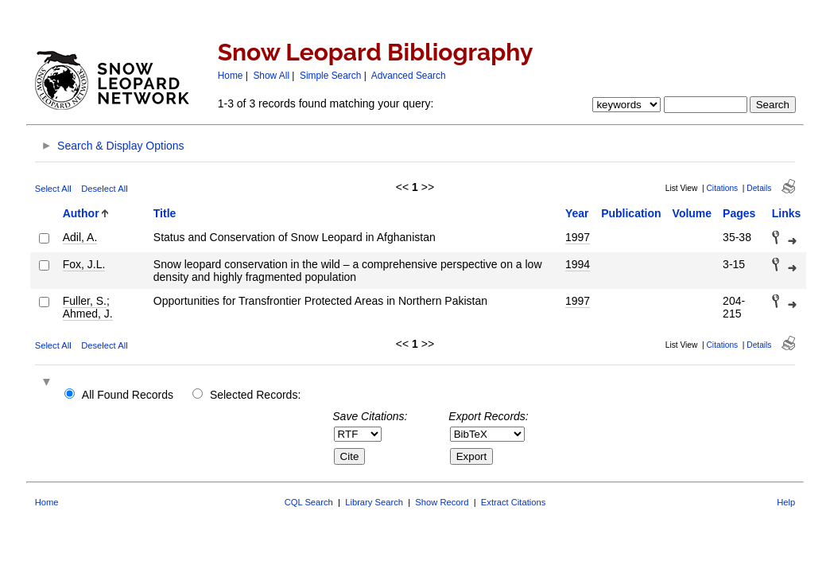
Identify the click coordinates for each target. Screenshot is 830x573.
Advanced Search (408, 75)
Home (230, 75)
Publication (631, 213)
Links (786, 213)
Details (759, 188)
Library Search (374, 502)
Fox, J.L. (84, 264)
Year (577, 213)
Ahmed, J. (88, 313)
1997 (577, 237)
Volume (692, 213)
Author (81, 213)
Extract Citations (513, 502)
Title (164, 213)
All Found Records (127, 394)
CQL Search (309, 502)
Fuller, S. (85, 300)
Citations (723, 188)
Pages (739, 213)
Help (786, 502)
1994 (577, 264)
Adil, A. (80, 237)
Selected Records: (255, 394)
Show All (271, 75)
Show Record (441, 502)
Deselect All (104, 188)
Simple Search (330, 75)
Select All (53, 188)
